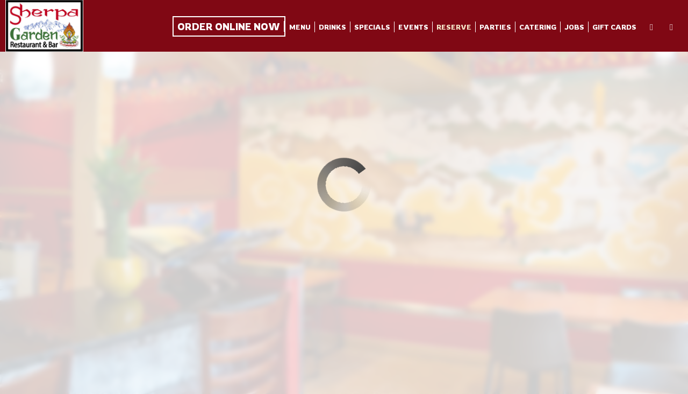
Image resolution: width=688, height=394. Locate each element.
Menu (300, 27)
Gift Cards (614, 27)
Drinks (332, 27)
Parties (495, 27)
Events (413, 27)
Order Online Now (228, 26)
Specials (372, 27)
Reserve (453, 27)
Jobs (574, 27)
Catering (537, 27)
